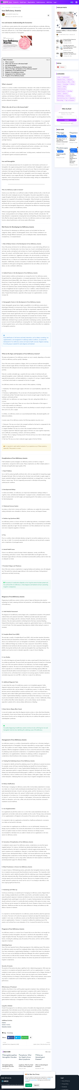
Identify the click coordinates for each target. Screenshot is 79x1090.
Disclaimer (64, 1087)
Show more (47, 1052)
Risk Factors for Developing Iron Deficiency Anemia (18, 67)
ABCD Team (49, 2)
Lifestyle (59, 86)
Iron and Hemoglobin (10, 65)
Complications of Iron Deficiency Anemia (15, 70)
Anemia (4, 1022)
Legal (55, 2)
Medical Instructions (61, 88)
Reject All (36, 1085)
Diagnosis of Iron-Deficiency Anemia (14, 72)
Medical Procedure (61, 91)
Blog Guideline (31, 2)
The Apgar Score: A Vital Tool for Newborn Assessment (61, 140)
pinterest (62, 67)
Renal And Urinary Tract (62, 98)
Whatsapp (26, 1037)
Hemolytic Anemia (6, 1027)
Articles (59, 77)
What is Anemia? (9, 62)
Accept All (28, 1085)
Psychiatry (68, 95)
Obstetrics (65, 93)
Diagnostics (69, 79)
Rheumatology (60, 100)
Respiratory (72, 98)
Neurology (69, 91)
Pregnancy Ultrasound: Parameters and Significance (69, 53)
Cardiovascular (66, 77)
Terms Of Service (66, 1081)
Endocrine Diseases (61, 82)
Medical (64, 86)
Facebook (12, 1037)
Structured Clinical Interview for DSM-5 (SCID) (69, 40)
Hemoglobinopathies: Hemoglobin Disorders (8, 1065)
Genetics (59, 84)
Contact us (15, 2)
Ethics (69, 82)
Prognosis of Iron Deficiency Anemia (14, 75)
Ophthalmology (60, 95)
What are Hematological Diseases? (41, 1065)
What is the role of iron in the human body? (16, 63)
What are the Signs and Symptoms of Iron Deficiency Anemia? (21, 69)
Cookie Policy (34, 1080)
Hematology (7, 7)
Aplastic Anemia (6, 1025)
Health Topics (23, 2)
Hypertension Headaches (73, 139)
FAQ (73, 82)
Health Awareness (41, 2)
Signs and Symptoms (69, 100)
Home (10, 2)
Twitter (18, 1037)
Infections (72, 84)
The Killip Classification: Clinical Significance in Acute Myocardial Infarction (69, 47)
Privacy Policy (65, 1084)
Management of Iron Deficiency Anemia (15, 74)
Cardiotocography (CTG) (61, 154)
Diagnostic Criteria (61, 79)
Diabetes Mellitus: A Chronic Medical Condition (66, 31)
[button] (76, 2)
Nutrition (59, 93)
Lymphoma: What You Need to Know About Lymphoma (26, 1065)
